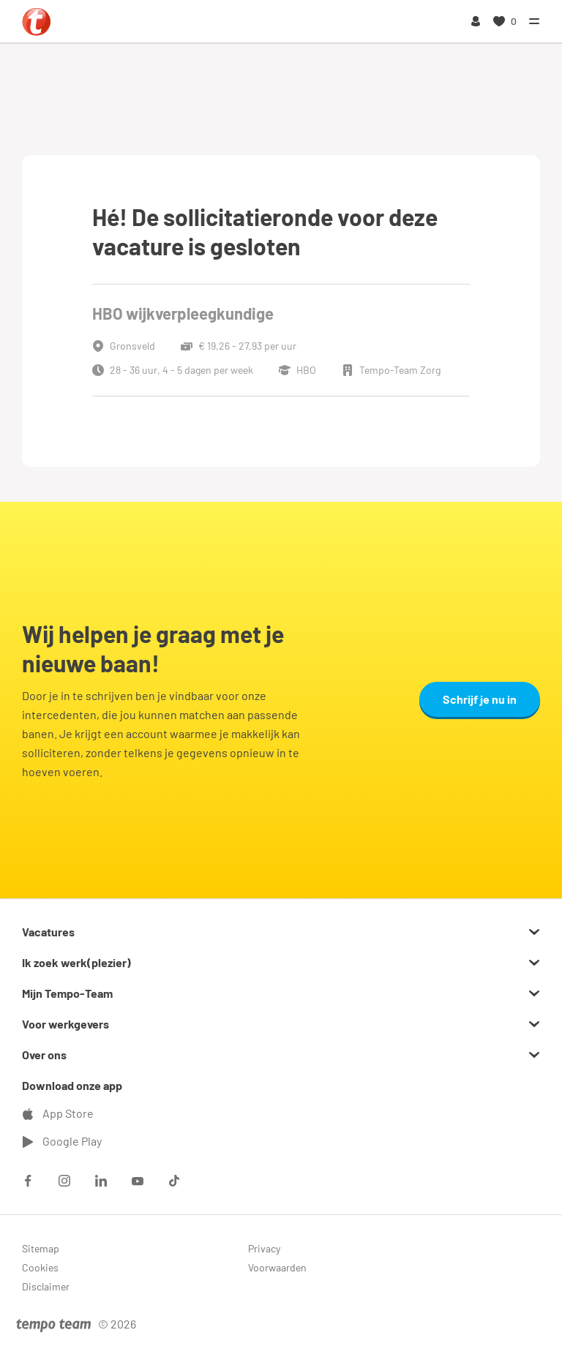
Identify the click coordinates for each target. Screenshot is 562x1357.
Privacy (264, 1248)
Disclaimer (46, 1286)
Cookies (40, 1267)
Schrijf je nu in (480, 699)
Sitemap (40, 1248)
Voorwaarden (277, 1267)
